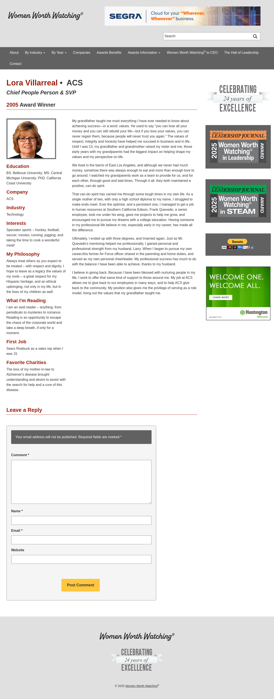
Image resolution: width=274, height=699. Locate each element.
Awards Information (144, 52)
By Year (59, 52)
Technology (15, 214)
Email (16, 530)
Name (17, 511)
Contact (15, 64)
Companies (81, 52)
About (14, 52)
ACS (75, 82)
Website (17, 550)
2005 (12, 105)
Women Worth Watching (141, 686)
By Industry (35, 52)
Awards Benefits (109, 52)
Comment (20, 455)
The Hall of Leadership (241, 52)
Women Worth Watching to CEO (192, 52)
